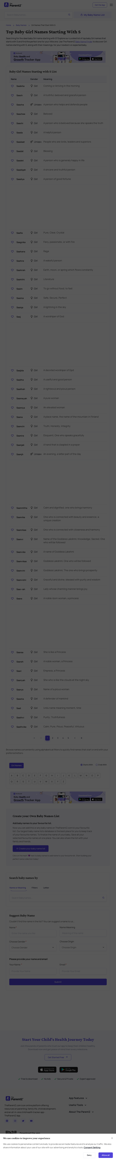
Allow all (106, 1155)
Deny (89, 1155)
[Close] (112, 1138)
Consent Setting (92, 1147)
